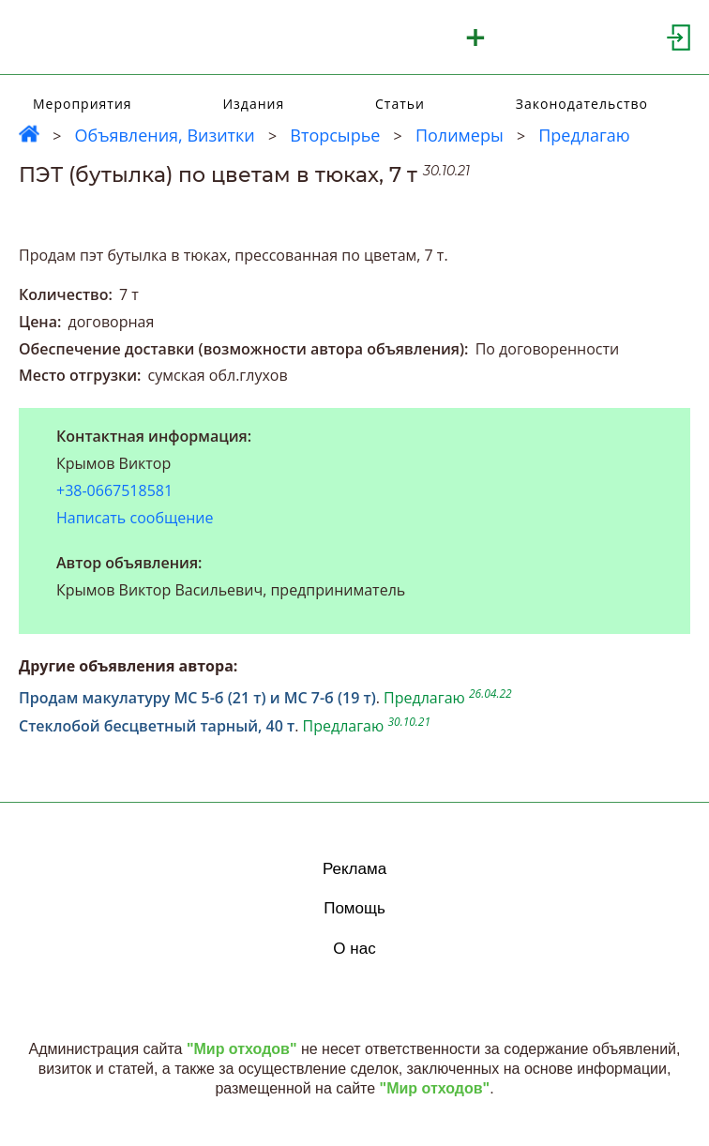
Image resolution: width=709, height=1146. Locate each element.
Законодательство (582, 104)
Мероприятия (82, 104)
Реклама (354, 869)
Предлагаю (584, 135)
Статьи (400, 104)
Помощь (354, 908)
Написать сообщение (135, 517)
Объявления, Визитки (164, 135)
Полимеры (459, 135)
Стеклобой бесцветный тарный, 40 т (156, 726)
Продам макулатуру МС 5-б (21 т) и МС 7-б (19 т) (197, 697)
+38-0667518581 (114, 491)
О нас (354, 949)
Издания (253, 104)
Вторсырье (335, 135)
